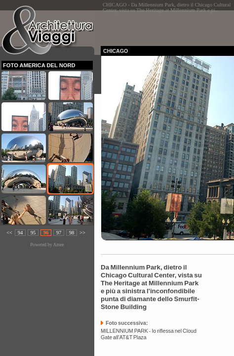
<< (9, 232)
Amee (58, 244)
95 (33, 232)
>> (82, 232)
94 (20, 232)
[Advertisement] (167, 25)
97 (59, 232)
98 (72, 232)
